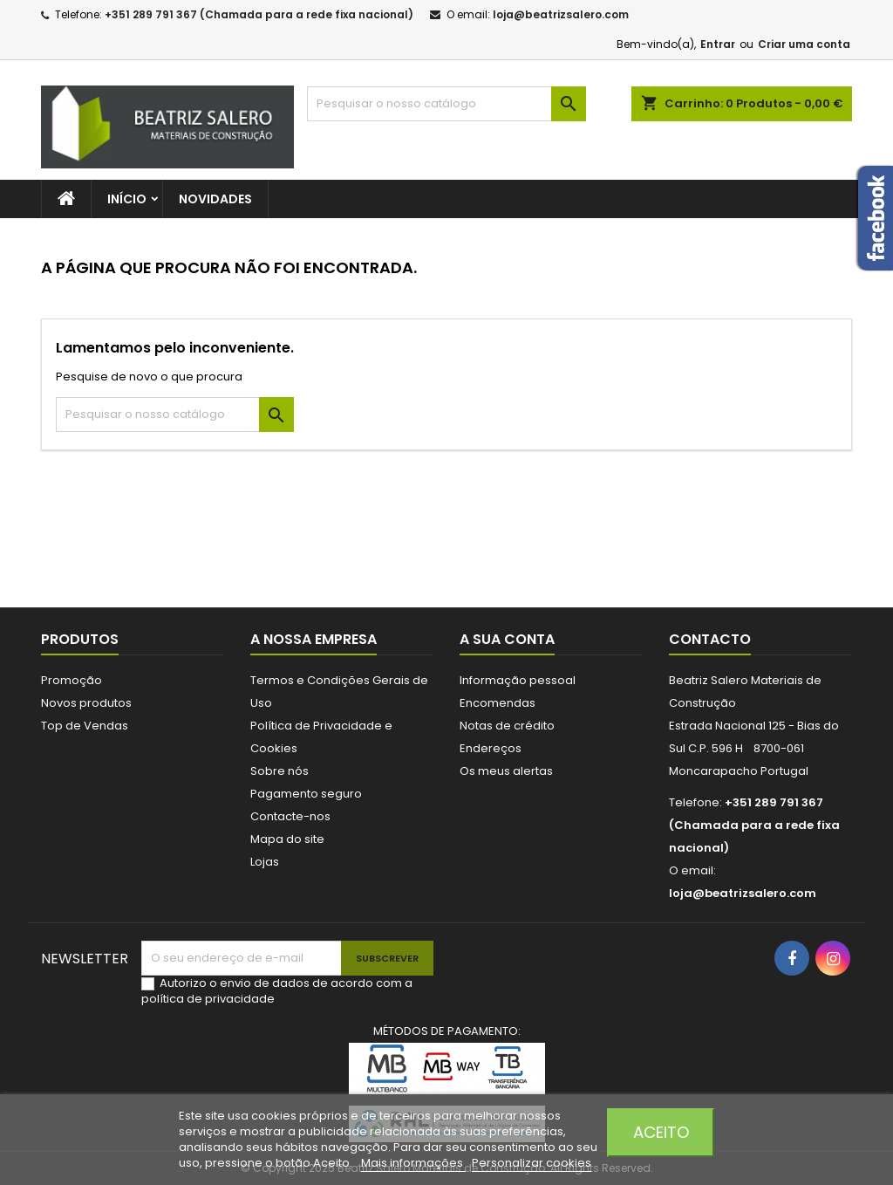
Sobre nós (279, 771)
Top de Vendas (84, 725)
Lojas (264, 861)
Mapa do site (287, 839)
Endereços (490, 748)
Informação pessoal (518, 680)
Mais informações (413, 1162)
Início (127, 199)
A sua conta (507, 639)
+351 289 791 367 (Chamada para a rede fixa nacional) (259, 14)
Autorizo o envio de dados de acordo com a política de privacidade (276, 991)
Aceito (661, 1132)
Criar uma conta (804, 44)
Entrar (717, 44)
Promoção (71, 680)
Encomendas (497, 703)
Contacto (710, 639)
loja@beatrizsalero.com (561, 14)
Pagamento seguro (306, 793)
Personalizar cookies (531, 1162)
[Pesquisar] (446, 103)
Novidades (215, 199)
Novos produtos (86, 703)
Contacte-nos (290, 816)
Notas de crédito (507, 725)
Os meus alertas (506, 771)
